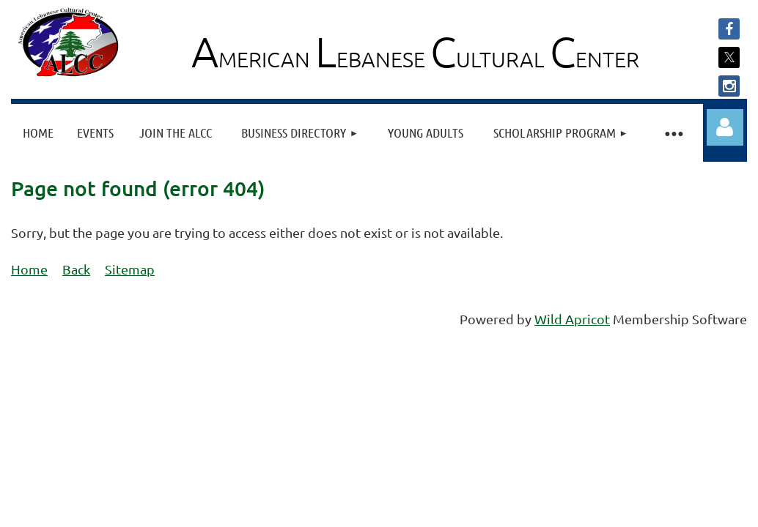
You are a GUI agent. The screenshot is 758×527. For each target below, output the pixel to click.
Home (29, 269)
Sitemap (130, 269)
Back (76, 269)
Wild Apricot (572, 318)
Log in (725, 127)
